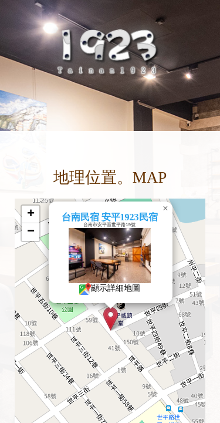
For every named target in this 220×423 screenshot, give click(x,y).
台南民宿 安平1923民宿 (103, 217)
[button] (104, 319)
